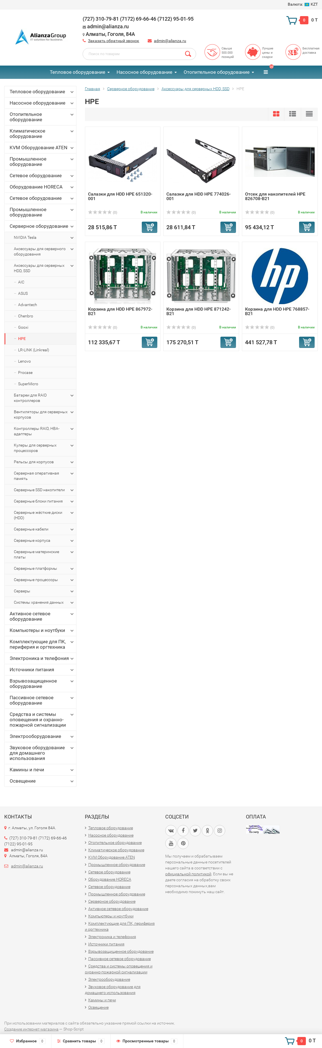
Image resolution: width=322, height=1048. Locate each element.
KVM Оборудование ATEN (42, 148)
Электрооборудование (42, 736)
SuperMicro (28, 384)
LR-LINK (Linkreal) (33, 350)
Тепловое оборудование (77, 72)
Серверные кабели (44, 529)
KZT (303, 4)
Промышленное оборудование (42, 161)
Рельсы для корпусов (44, 462)
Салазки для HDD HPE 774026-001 (198, 196)
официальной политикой (188, 874)
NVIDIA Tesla (44, 238)
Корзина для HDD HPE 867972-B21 (120, 311)
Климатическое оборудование (42, 133)
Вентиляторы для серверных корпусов (44, 414)
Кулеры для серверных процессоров (44, 448)
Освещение (42, 781)
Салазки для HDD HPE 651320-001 (120, 196)
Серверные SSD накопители (44, 490)
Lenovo (24, 361)
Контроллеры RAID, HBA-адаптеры (44, 431)
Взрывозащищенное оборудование (42, 683)
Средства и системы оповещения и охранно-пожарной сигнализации (42, 719)
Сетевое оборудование (42, 176)
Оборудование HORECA (42, 187)
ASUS (23, 293)
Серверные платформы (44, 568)
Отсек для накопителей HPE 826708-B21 (275, 196)
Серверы (44, 591)
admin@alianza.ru (170, 40)
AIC (21, 282)
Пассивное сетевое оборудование (42, 700)
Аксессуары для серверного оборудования (44, 251)
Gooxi (23, 327)
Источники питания (42, 670)
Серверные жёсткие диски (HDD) (44, 515)
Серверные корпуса (44, 541)
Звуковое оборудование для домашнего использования (42, 753)
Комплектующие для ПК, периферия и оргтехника (42, 644)
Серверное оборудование (42, 226)
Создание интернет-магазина (31, 1029)
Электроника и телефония (42, 658)
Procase (25, 372)
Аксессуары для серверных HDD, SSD (44, 268)
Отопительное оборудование (217, 72)
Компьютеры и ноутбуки (42, 630)
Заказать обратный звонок (113, 40)
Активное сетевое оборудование (42, 616)
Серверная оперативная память (44, 476)
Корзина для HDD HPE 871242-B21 (198, 311)
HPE (22, 338)
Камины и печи (42, 770)
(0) (102, 213)
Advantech (27, 304)
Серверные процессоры (44, 580)
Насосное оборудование (144, 72)
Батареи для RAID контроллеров (44, 398)
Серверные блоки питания (44, 501)
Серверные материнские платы (44, 554)
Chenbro (25, 316)
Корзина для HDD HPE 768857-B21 (277, 311)
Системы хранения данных (44, 602)
